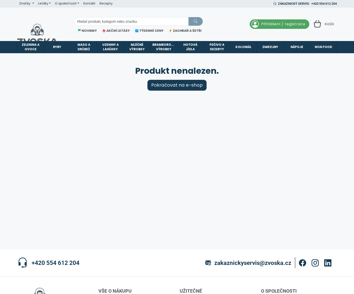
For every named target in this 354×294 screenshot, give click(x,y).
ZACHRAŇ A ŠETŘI (185, 31)
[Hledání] (131, 21)
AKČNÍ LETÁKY (116, 31)
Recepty (106, 3)
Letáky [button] (43, 3)
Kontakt (89, 3)
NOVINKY (87, 31)
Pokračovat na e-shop (177, 85)
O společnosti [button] (66, 3)
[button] (302, 262)
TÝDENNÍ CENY (149, 31)
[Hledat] (195, 21)
